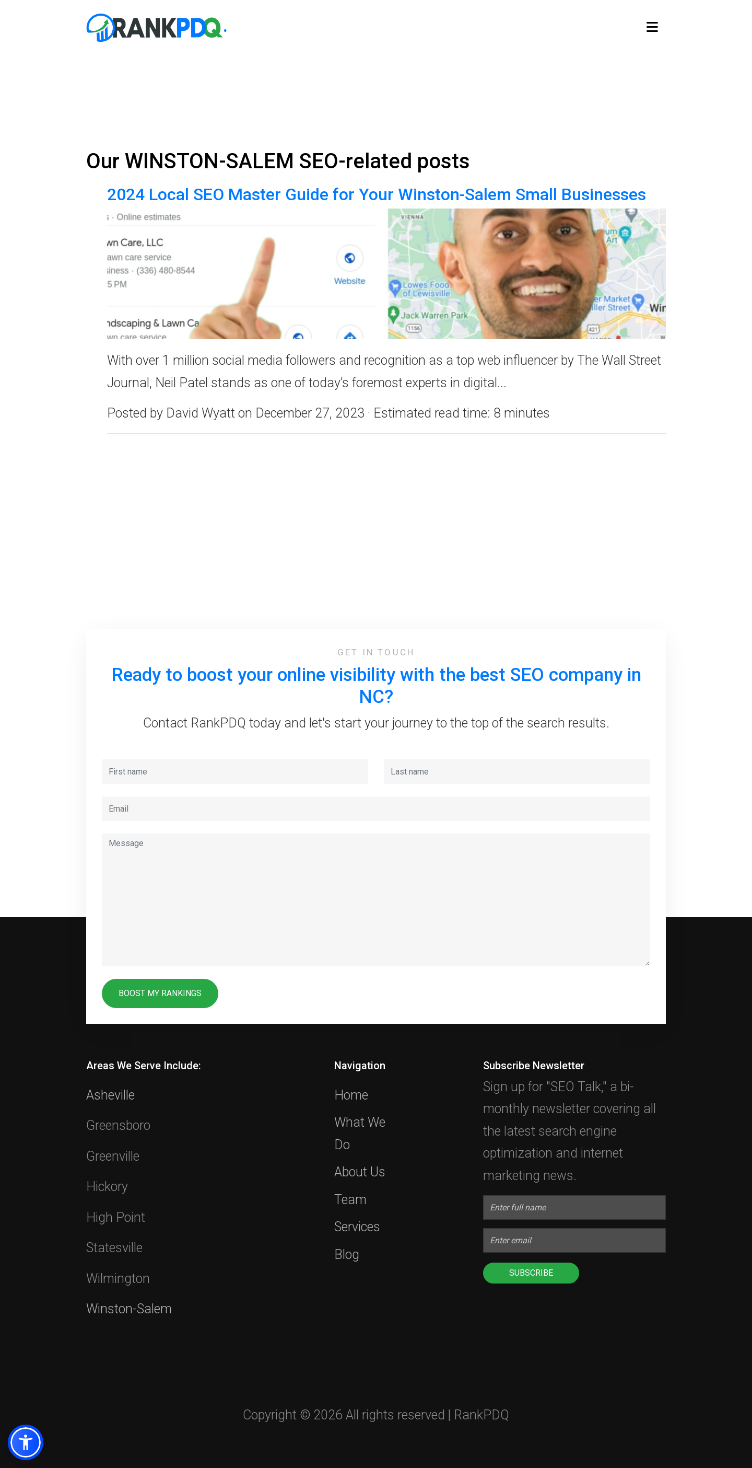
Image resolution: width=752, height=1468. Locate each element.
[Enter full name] (574, 1207)
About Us (359, 1172)
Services (357, 1226)
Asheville (110, 1095)
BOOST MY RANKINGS (160, 993)
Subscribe (531, 1273)
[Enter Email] (574, 1240)
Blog (346, 1254)
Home (351, 1095)
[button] (25, 1442)
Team (350, 1199)
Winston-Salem (129, 1308)
